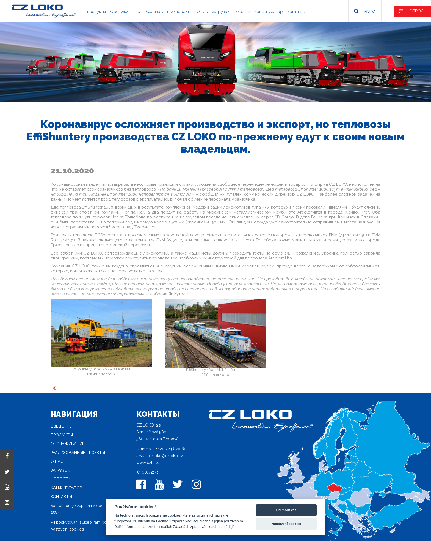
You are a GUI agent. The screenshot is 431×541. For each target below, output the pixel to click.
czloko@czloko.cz (166, 455)
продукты (96, 11)
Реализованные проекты (168, 11)
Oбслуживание (125, 11)
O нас (202, 11)
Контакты (296, 11)
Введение (61, 426)
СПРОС (416, 11)
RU (367, 11)
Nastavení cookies (67, 529)
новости (242, 11)
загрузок (221, 11)
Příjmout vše (286, 510)
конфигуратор (269, 11)
